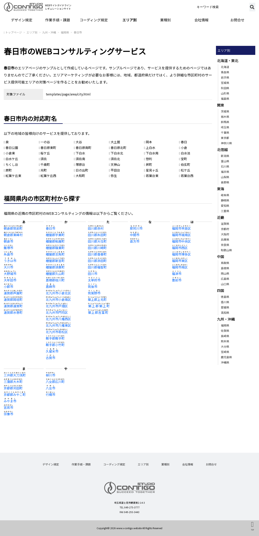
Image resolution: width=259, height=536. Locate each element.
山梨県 (225, 177)
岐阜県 (225, 195)
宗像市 (8, 414)
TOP (252, 530)
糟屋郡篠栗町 (55, 247)
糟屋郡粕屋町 (55, 241)
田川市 (92, 273)
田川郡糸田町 (97, 234)
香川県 (225, 302)
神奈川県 (226, 143)
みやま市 (10, 401)
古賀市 (50, 357)
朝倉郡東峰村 (13, 234)
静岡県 (225, 200)
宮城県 (225, 83)
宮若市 (8, 407)
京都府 (225, 229)
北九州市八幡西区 (58, 319)
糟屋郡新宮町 (55, 260)
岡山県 (225, 273)
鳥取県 (225, 263)
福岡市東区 (180, 260)
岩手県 (225, 77)
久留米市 (52, 351)
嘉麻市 (50, 286)
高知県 (225, 313)
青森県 (225, 72)
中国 (220, 256)
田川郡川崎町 (97, 247)
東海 (220, 188)
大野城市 (10, 273)
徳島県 (225, 297)
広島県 (225, 279)
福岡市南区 (180, 267)
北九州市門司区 (57, 312)
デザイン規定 (21, 19)
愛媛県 (225, 307)
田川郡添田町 (97, 260)
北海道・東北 (227, 60)
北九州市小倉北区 (58, 293)
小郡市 (8, 286)
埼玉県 (225, 127)
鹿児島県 (226, 357)
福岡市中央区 (181, 241)
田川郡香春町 (97, 254)
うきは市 (10, 260)
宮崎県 (225, 352)
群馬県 (225, 122)
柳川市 (50, 375)
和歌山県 (226, 250)
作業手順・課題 (57, 19)
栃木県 (225, 117)
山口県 (225, 284)
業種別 (165, 19)
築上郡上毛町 (97, 299)
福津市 (176, 273)
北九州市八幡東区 (58, 325)
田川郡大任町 (97, 241)
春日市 (78, 32)
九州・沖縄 (49, 32)
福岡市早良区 (181, 228)
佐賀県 (225, 331)
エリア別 (129, 19)
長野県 (225, 182)
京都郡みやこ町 (15, 394)
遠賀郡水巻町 (13, 312)
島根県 (225, 268)
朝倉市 (8, 241)
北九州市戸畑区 (57, 306)
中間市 (134, 234)
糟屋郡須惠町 (55, 267)
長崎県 (225, 336)
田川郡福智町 (97, 267)
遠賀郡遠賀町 (13, 306)
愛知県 (225, 206)
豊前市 (176, 280)
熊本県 (225, 341)
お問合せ (237, 19)
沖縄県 (225, 362)
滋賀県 (225, 224)
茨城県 (225, 111)
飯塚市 (8, 247)
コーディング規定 (94, 19)
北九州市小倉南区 (58, 299)
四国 (220, 290)
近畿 (220, 217)
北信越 (222, 149)
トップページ (13, 32)
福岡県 (65, 32)
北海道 (225, 67)
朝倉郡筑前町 (13, 228)
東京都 (225, 138)
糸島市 (8, 254)
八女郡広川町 (55, 381)
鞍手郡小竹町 (55, 344)
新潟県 (225, 156)
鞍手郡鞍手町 (55, 338)
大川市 (8, 267)
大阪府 (225, 234)
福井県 (225, 172)
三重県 (225, 211)
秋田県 (225, 88)
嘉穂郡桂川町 (55, 280)
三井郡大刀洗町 (15, 375)
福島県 (225, 99)
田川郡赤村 (96, 228)
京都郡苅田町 (13, 388)
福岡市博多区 (181, 254)
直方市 (134, 241)
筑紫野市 (94, 293)
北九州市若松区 (57, 331)
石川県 (225, 166)
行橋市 (50, 394)
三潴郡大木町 (13, 381)
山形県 (225, 93)
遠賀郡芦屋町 (13, 293)
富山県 (225, 161)
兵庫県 (225, 239)
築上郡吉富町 (98, 312)
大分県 (225, 346)
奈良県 (225, 245)
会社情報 (201, 19)
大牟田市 (10, 280)
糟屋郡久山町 (55, 273)
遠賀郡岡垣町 (13, 299)
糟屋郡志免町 (55, 254)
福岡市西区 (180, 247)
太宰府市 (94, 280)
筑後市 (92, 286)
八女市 (50, 388)
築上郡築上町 (99, 306)
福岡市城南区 (181, 234)
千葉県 (225, 132)
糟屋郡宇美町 (55, 234)
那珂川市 (136, 228)
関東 (220, 105)
